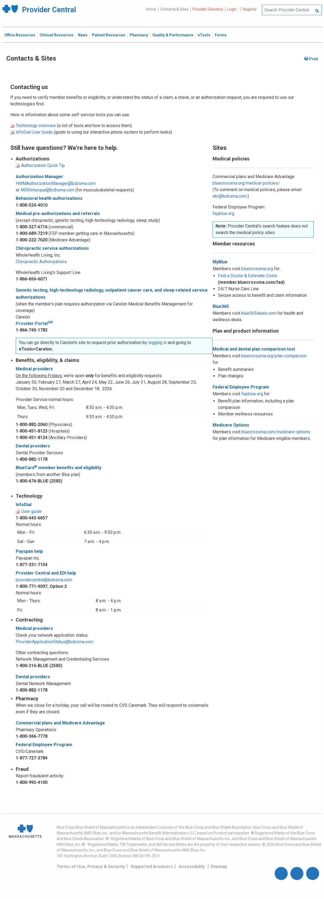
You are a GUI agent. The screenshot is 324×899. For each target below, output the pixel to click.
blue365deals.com (258, 313)
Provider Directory (208, 9)
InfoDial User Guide (34, 132)
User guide (31, 511)
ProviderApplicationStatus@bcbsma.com (54, 641)
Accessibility (192, 866)
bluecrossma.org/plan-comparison (274, 355)
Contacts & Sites (174, 9)
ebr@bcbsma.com (230, 196)
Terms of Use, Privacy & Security (91, 866)
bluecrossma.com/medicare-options (275, 431)
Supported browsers (152, 866)
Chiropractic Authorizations (41, 261)
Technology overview (36, 125)
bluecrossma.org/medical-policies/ (246, 183)
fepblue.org (223, 213)
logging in (157, 342)
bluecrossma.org (257, 268)
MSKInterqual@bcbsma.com (47, 190)
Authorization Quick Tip (43, 165)
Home (151, 9)
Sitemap (218, 866)
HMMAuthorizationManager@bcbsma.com (56, 183)
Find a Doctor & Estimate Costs (247, 275)
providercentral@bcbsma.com (44, 579)
